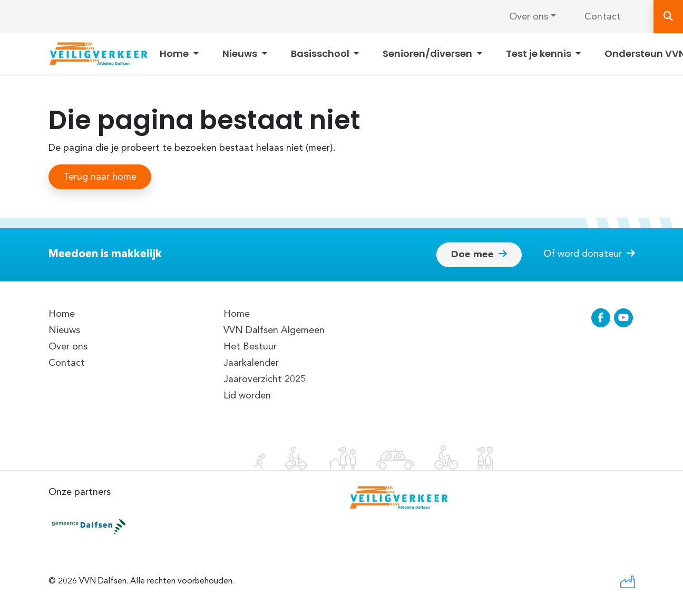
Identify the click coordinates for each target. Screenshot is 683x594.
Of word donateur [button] (589, 253)
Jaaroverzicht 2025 (264, 379)
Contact (602, 16)
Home (61, 313)
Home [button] (175, 53)
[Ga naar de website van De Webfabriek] (627, 581)
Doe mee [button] (479, 254)
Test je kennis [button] (539, 53)
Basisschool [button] (321, 53)
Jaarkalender (251, 362)
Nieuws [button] (240, 53)
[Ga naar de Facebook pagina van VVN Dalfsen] (600, 317)
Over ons (528, 16)
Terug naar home (99, 176)
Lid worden (247, 395)
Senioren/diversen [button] (428, 53)
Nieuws (64, 330)
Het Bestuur (250, 346)
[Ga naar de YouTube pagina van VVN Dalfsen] (623, 317)
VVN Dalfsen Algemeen (274, 330)
